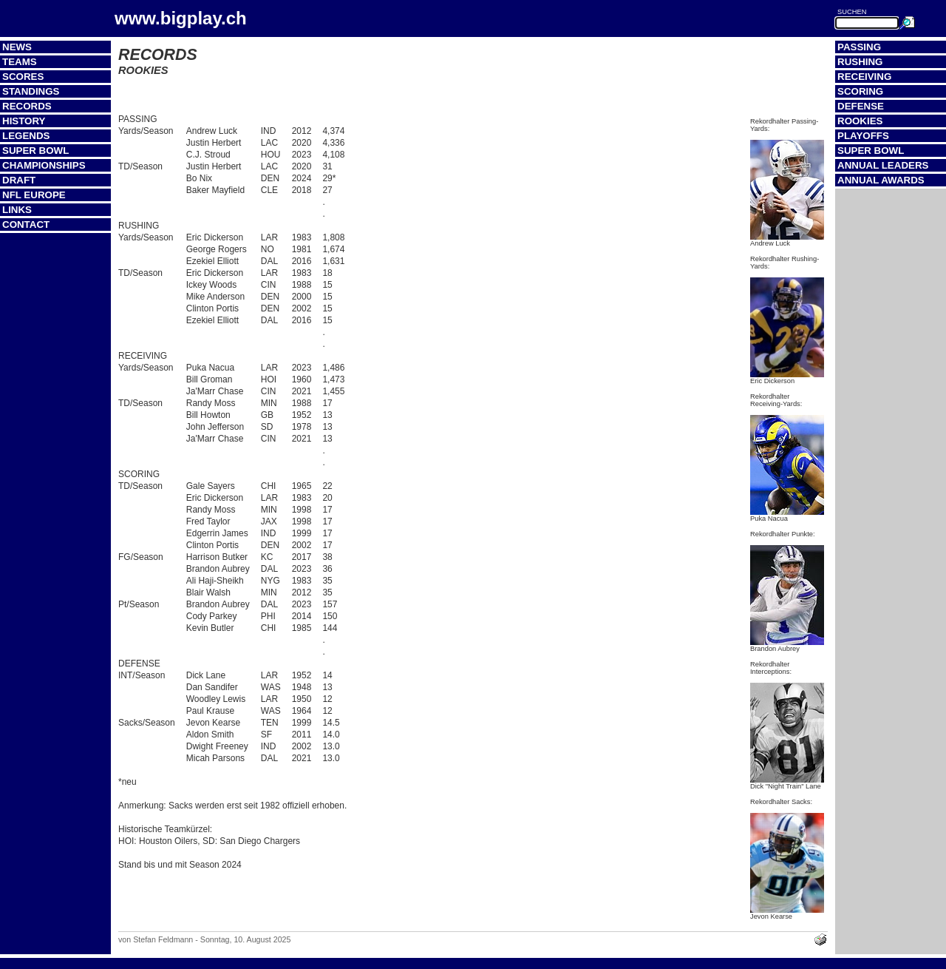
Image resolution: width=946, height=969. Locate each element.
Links (17, 209)
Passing (859, 47)
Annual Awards (881, 180)
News (17, 47)
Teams (19, 61)
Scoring (860, 91)
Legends (26, 135)
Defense (860, 106)
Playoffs (863, 135)
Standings (31, 91)
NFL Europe (34, 194)
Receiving (864, 76)
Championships (44, 165)
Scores (23, 76)
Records (27, 106)
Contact (26, 224)
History (24, 120)
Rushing (859, 61)
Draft (18, 180)
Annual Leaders (882, 165)
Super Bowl (35, 150)
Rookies (859, 120)
